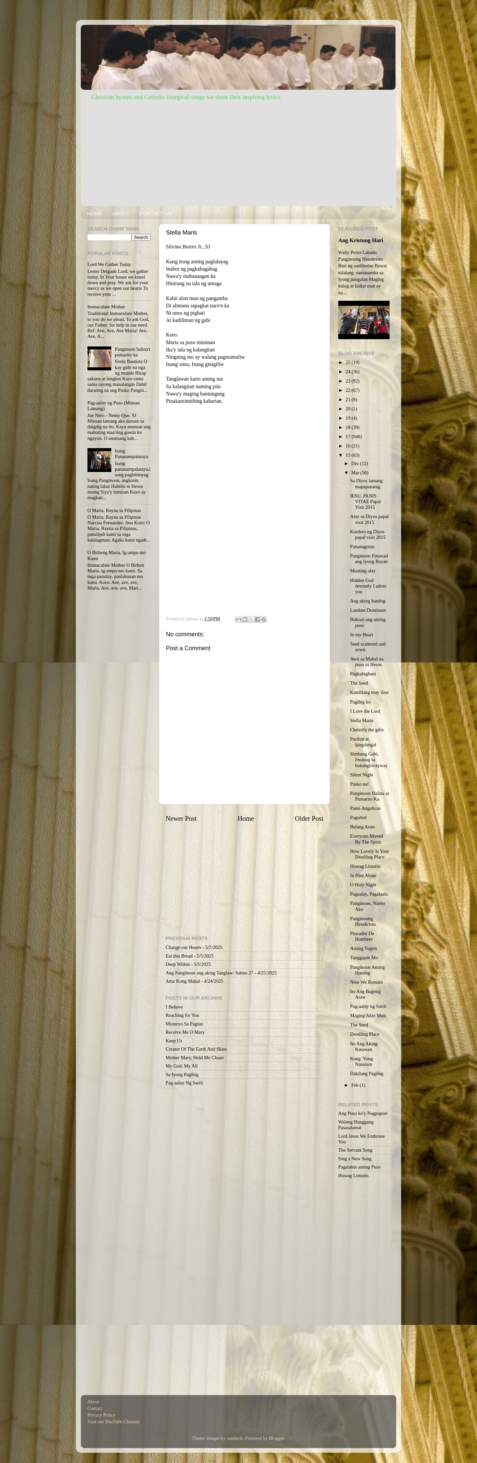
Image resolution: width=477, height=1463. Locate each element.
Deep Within (178, 964)
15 (348, 455)
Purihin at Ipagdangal (363, 741)
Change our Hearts (183, 947)
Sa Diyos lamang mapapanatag (366, 483)
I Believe (174, 1007)
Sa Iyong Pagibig (182, 1074)
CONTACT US (155, 213)
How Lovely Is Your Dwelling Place (369, 854)
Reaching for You (182, 1015)
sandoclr (235, 1438)
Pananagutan (362, 546)
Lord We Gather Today (109, 264)
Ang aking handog (367, 600)
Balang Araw (362, 826)
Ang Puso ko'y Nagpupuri (363, 1113)
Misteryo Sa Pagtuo (184, 1023)
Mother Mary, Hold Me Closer (195, 1057)
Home (246, 818)
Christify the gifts (367, 729)
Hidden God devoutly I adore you (368, 586)
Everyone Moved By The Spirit (366, 838)
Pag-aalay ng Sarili (368, 1006)
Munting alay (363, 570)
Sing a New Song (354, 1158)
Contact (94, 1408)
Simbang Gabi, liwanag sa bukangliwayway (369, 759)
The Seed (359, 683)
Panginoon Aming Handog (367, 970)
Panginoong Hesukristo (363, 921)
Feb (355, 1085)
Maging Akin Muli (368, 1015)
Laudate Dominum (368, 610)
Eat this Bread (179, 956)
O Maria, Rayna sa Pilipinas (114, 510)
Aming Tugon (363, 948)
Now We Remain (366, 982)
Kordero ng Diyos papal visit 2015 (368, 534)
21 (348, 399)
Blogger (276, 1438)
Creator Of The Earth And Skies (196, 1049)
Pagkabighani (363, 673)
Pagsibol (358, 817)
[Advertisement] (238, 151)
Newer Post (181, 818)
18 (348, 427)
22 (348, 390)
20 (348, 408)
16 (348, 445)
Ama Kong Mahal (183, 981)
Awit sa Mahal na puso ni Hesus (367, 661)
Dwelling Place (364, 1034)
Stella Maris (361, 720)
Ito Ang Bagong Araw (365, 994)
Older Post (309, 818)
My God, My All (182, 1066)
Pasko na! (359, 784)
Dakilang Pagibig (366, 1073)
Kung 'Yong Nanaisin (361, 1061)
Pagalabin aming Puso (359, 1167)
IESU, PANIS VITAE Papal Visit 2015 (365, 501)
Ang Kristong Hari (360, 240)
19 (348, 418)
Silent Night (361, 774)
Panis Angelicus (365, 808)
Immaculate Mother (106, 306)
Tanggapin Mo (364, 957)
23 (348, 381)
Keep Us (174, 1040)
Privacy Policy (101, 1415)
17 (348, 436)
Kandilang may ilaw (369, 692)
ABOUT (121, 213)
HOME (94, 213)
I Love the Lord (365, 711)
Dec (355, 463)
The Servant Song (355, 1150)
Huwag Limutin (365, 866)
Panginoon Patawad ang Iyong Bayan (369, 558)
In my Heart (361, 634)
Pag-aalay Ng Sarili (184, 1082)
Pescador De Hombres (362, 936)
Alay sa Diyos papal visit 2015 (369, 519)
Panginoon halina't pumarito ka (132, 351)
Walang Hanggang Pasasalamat (355, 1124)
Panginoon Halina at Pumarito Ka (369, 796)
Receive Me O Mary (185, 1032)
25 (348, 362)
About (93, 1401)
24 (348, 371)
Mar (356, 472)
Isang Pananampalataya (131, 453)
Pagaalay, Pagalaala (369, 894)
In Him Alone (363, 875)
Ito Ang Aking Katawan (363, 1046)
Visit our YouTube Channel (113, 1421)
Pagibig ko (360, 702)
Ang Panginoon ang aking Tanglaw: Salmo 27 (209, 972)
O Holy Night (363, 884)
